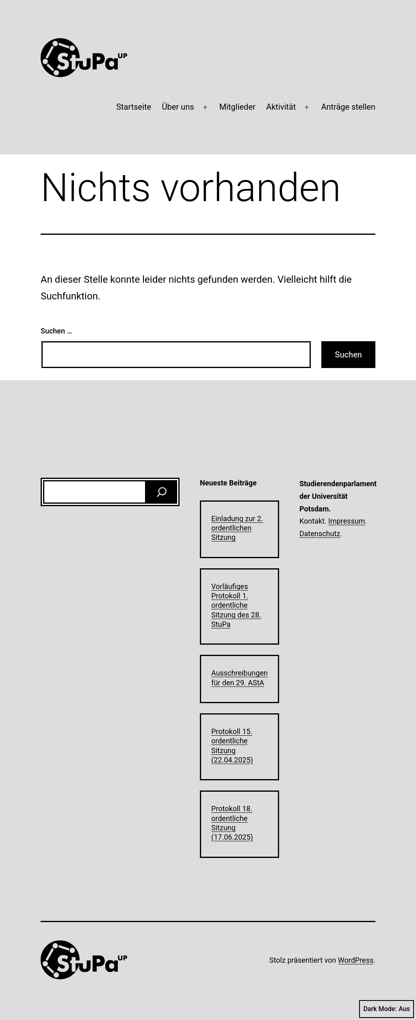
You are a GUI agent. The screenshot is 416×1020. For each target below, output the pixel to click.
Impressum (346, 521)
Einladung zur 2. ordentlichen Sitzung (237, 528)
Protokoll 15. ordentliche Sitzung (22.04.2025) (232, 745)
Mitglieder (237, 107)
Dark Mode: (386, 1009)
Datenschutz (319, 533)
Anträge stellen (348, 107)
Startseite (133, 107)
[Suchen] (161, 492)
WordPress (355, 960)
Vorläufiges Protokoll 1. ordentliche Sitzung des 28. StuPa (236, 605)
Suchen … (56, 331)
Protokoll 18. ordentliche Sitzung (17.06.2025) (232, 822)
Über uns (178, 107)
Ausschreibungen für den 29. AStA (239, 677)
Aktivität (281, 107)
